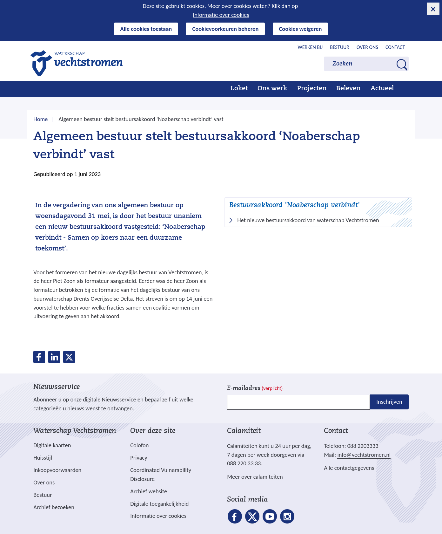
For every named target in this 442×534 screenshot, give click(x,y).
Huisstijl (42, 457)
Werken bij (310, 47)
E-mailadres (255, 389)
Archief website (148, 491)
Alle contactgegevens (349, 467)
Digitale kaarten (52, 445)
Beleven (348, 89)
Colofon (139, 445)
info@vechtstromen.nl (364, 454)
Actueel (382, 89)
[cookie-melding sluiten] (433, 9)
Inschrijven (389, 401)
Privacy (138, 457)
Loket (239, 89)
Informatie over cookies (221, 14)
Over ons (367, 47)
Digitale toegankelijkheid (159, 503)
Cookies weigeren (300, 28)
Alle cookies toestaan (146, 28)
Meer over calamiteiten (255, 476)
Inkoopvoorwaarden (57, 470)
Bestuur (339, 47)
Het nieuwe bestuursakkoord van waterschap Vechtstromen (310, 220)
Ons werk (272, 89)
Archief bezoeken (53, 507)
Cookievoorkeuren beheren (225, 28)
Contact (395, 47)
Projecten (311, 89)
